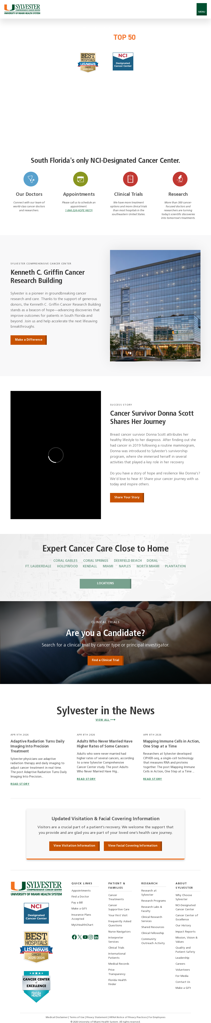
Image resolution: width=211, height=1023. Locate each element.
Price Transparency (116, 972)
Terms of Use (77, 1017)
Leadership (182, 958)
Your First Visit (118, 915)
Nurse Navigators (119, 931)
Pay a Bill (77, 902)
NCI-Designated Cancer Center (186, 907)
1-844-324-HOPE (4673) (79, 210)
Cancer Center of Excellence (187, 917)
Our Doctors (29, 194)
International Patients (116, 956)
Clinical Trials (128, 194)
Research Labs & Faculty (151, 909)
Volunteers (183, 970)
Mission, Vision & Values (187, 939)
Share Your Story (126, 497)
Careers (180, 964)
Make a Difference (28, 339)
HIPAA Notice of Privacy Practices (128, 1017)
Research (178, 194)
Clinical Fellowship (152, 933)
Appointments (79, 194)
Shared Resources (152, 927)
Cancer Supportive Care (118, 907)
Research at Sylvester (149, 892)
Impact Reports (186, 931)
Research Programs (153, 901)
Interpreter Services (115, 939)
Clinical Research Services (151, 919)
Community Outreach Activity (153, 941)
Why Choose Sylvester (184, 897)
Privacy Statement (97, 1017)
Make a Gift (79, 908)
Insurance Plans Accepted (81, 917)
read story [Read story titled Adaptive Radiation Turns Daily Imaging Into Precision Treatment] (20, 784)
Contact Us (183, 982)
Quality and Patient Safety (185, 950)
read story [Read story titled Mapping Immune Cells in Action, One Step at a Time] (152, 779)
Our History (183, 925)
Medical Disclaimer (57, 1017)
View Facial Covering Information (132, 845)
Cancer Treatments (116, 897)
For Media (182, 976)
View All (106, 720)
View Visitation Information (74, 845)
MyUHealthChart (82, 925)
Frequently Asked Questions (119, 923)
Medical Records (118, 964)
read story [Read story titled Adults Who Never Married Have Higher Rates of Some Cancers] (86, 779)
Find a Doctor (80, 896)
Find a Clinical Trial (105, 660)
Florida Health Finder (117, 982)
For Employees (157, 1017)
